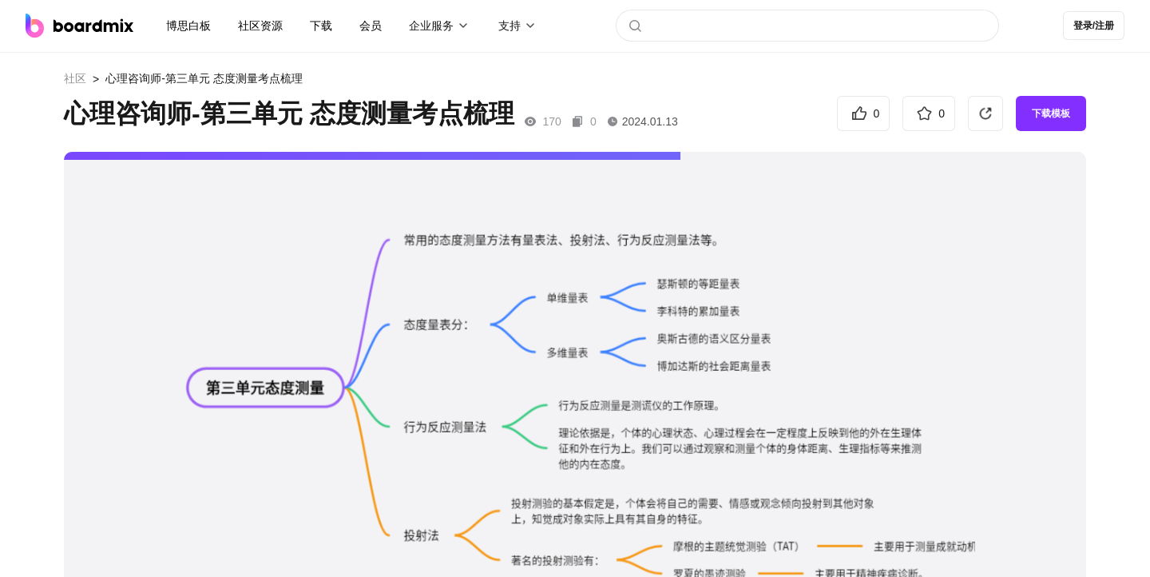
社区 (75, 78)
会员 (370, 25)
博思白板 (188, 25)
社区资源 (260, 25)
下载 (321, 25)
